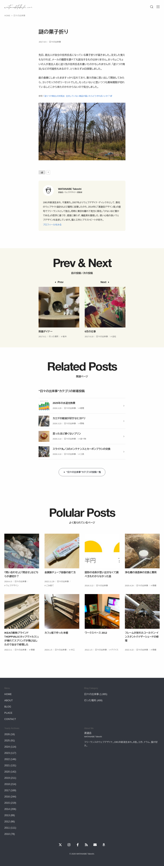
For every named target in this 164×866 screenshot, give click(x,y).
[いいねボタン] (42, 172)
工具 (82, 454)
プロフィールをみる (52, 224)
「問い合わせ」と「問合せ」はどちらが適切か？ (21, 581)
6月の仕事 (90, 338)
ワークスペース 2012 (96, 639)
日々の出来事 (55, 42)
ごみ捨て (50, 592)
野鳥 (82, 423)
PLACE (8, 713)
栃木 (65, 343)
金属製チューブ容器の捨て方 (60, 579)
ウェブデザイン (12, 592)
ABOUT (8, 700)
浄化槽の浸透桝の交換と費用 (141, 579)
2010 (7, 834)
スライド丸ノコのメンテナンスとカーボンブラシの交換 (81, 449)
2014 (7, 809)
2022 (7, 759)
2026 (7, 734)
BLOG (7, 706)
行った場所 (53, 343)
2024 (7, 746)
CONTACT (10, 719)
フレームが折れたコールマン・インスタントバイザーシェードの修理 (142, 643)
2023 (7, 753)
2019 (7, 778)
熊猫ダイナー (46, 338)
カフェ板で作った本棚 (56, 639)
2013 (7, 815)
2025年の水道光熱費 (64, 403)
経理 (82, 408)
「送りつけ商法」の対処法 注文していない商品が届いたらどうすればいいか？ (76, 96)
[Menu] (151, 6)
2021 (7, 765)
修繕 (154, 592)
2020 (7, 771)
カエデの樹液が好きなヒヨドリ (69, 418)
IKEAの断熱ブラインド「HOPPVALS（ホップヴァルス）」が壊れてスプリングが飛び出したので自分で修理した (21, 645)
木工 (73, 656)
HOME (8, 694)
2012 (7, 821)
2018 (7, 784)
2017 (7, 790)
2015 (7, 803)
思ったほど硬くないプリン (67, 433)
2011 (7, 827)
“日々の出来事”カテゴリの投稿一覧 (83, 472)
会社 (114, 343)
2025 (7, 740)
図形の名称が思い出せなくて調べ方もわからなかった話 (102, 581)
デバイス (114, 656)
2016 (7, 796)
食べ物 (83, 439)
